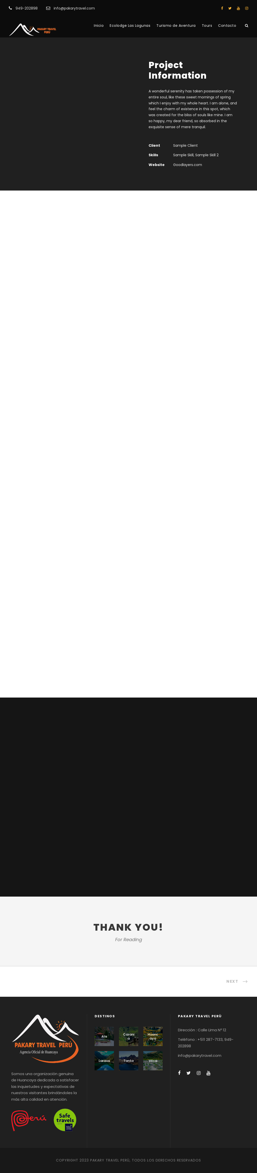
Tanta (128, 1060)
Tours (207, 25)
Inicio (99, 25)
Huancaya (153, 1036)
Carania (128, 1036)
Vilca (153, 1060)
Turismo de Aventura (176, 25)
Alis (104, 1036)
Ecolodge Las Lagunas (130, 25)
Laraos (104, 1060)
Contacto (227, 25)
